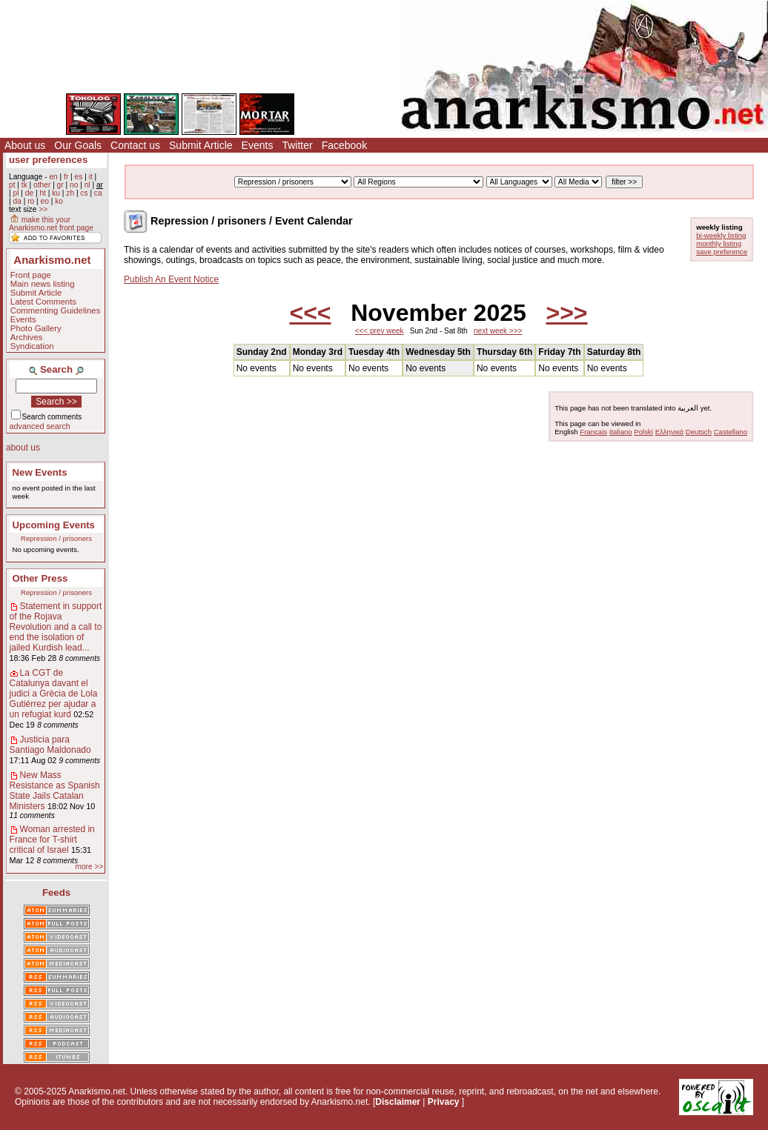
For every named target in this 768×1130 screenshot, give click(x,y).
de (29, 193)
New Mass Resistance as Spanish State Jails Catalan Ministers (55, 790)
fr (66, 177)
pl (16, 193)
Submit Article (201, 145)
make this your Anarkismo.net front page (51, 224)
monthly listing (718, 243)
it (91, 177)
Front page (30, 274)
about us (23, 447)
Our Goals (78, 145)
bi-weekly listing (721, 235)
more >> (89, 867)
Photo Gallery (36, 328)
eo (45, 201)
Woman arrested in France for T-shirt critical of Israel (52, 839)
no (74, 185)
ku (56, 193)
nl (87, 185)
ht (42, 193)
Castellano (730, 432)
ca (98, 193)
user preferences (48, 159)
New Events (40, 472)
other (41, 185)
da (17, 201)
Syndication (32, 346)
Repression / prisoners (56, 538)
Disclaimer (397, 1102)
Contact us (135, 145)
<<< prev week (379, 331)
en (53, 177)
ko (59, 201)
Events (258, 145)
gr (60, 185)
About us (24, 145)
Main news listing (42, 283)
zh (70, 193)
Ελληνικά (669, 432)
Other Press (40, 578)
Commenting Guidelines (55, 310)
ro (30, 201)
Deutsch (699, 432)
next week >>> (498, 331)
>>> (566, 312)
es (79, 177)
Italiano (620, 432)
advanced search (40, 426)
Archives (26, 337)
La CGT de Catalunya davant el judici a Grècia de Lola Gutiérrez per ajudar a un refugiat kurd (54, 693)
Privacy (444, 1102)
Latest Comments (43, 301)
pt (12, 185)
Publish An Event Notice (171, 279)
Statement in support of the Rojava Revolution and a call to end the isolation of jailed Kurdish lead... (56, 627)
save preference (721, 251)
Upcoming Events (54, 525)
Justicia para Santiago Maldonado (50, 744)
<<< (310, 312)
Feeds (56, 892)
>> (43, 209)
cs (83, 193)
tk (24, 185)
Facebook (344, 145)
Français (593, 432)
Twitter (297, 145)
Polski (643, 432)
